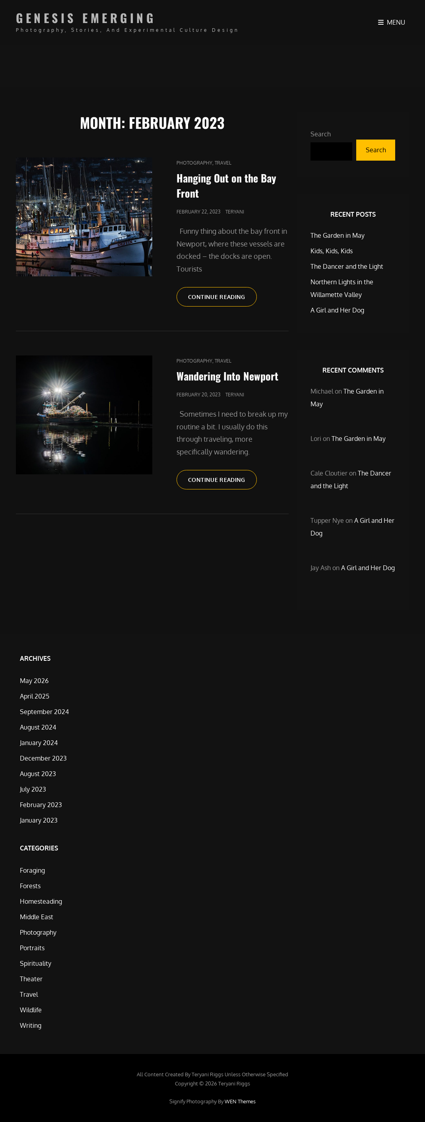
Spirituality (35, 963)
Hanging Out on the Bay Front (226, 185)
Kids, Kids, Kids (332, 251)
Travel (223, 163)
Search (321, 134)
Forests (30, 886)
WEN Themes (240, 1101)
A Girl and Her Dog (337, 310)
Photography (194, 163)
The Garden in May (338, 235)
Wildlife (31, 1010)
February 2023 (41, 805)
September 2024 (44, 712)
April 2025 (34, 696)
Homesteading (41, 901)
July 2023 (33, 789)
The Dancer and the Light (347, 266)
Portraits (32, 948)
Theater (31, 979)
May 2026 (34, 681)
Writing (30, 1025)
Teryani (234, 212)
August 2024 (38, 727)
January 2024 (39, 743)
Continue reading (222, 299)
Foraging (32, 870)
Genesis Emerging (86, 18)
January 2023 (39, 820)
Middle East (36, 917)
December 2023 (43, 758)
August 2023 (38, 774)
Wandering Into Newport (227, 376)
